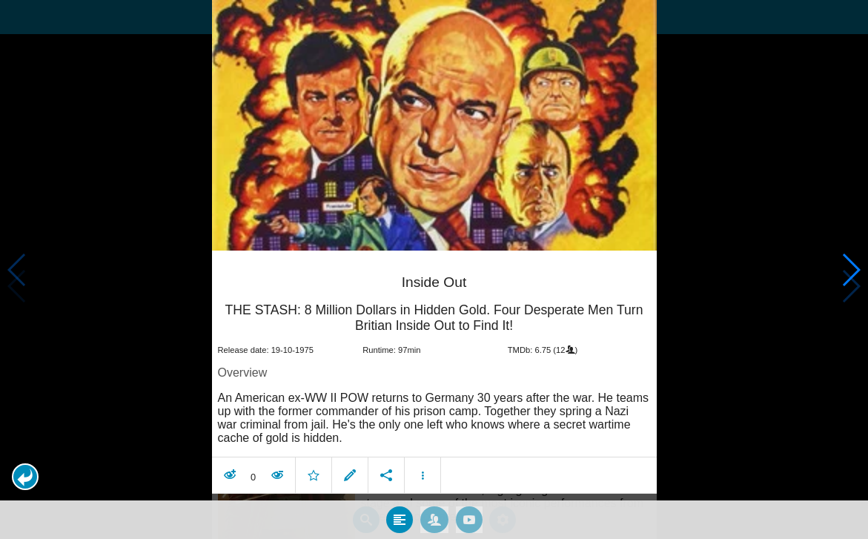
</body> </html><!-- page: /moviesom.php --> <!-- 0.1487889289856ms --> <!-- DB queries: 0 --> (434, 269)
